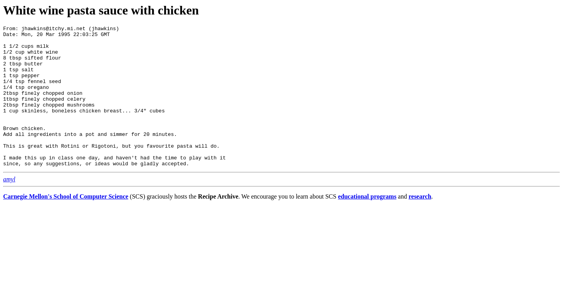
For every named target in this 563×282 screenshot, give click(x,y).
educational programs (367, 224)
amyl (9, 207)
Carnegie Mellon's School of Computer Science (65, 224)
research (420, 224)
